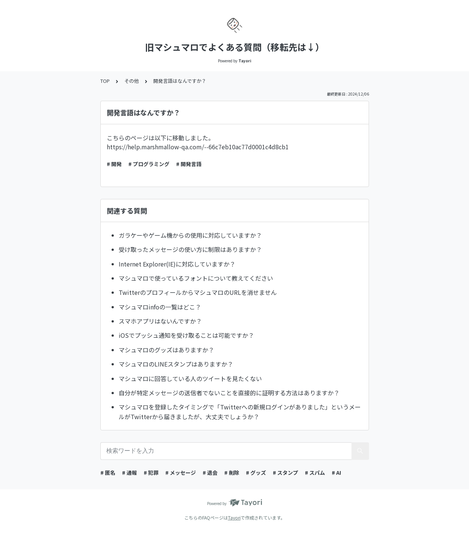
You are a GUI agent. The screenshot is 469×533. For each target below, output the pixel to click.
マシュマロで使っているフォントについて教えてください (196, 278)
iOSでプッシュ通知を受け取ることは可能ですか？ (186, 335)
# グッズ (256, 472)
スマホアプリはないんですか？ (160, 321)
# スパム (315, 472)
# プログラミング (148, 164)
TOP (105, 80)
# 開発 (114, 164)
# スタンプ (285, 472)
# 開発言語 (188, 164)
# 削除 (231, 472)
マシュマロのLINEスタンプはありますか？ (176, 363)
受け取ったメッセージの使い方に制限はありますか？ (190, 249)
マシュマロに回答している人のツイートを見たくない (190, 378)
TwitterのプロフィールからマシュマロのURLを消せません (198, 292)
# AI (336, 472)
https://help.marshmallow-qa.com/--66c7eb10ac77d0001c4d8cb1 (198, 146)
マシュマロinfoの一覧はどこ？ (160, 306)
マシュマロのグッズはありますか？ (166, 349)
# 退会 (210, 472)
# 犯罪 (151, 472)
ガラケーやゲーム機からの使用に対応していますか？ (190, 235)
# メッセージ (180, 472)
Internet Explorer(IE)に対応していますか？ (177, 263)
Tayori (234, 517)
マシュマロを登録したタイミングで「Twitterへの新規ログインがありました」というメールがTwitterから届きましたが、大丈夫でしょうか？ (240, 411)
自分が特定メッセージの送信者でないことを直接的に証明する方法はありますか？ (229, 392)
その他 (131, 80)
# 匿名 (107, 472)
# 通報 (129, 472)
